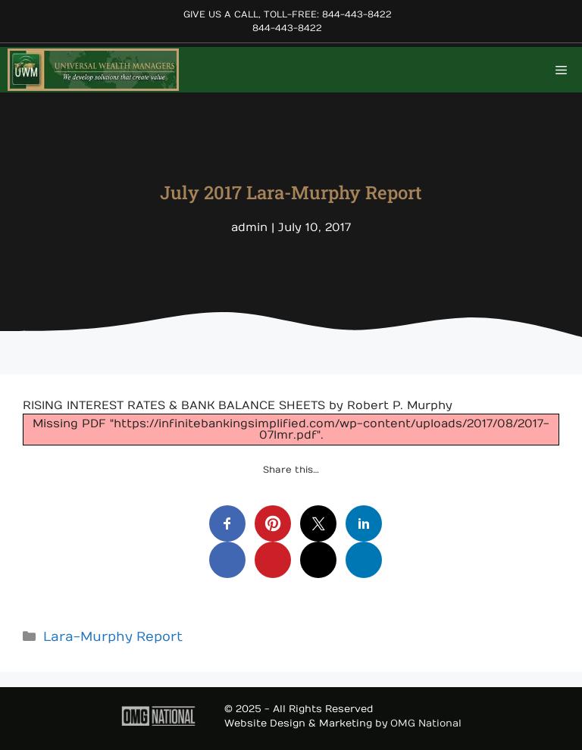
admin (249, 227)
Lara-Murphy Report (113, 637)
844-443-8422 (287, 28)
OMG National (426, 723)
